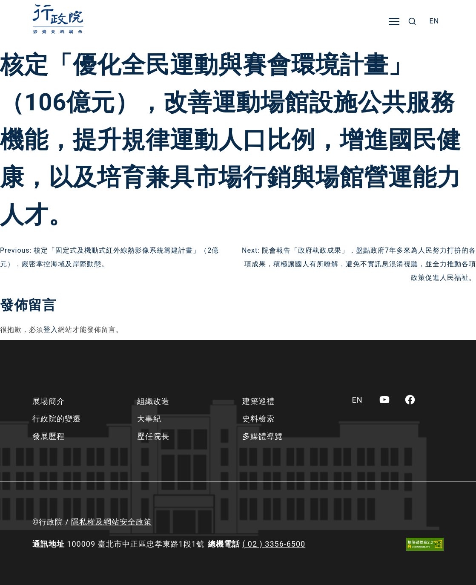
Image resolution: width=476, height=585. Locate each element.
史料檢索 (258, 418)
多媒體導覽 (262, 436)
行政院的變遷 (56, 418)
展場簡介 (48, 401)
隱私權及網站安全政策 (111, 521)
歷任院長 (153, 436)
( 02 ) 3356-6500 (273, 543)
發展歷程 (48, 436)
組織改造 (153, 401)
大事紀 (149, 418)
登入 (50, 330)
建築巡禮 (258, 401)
